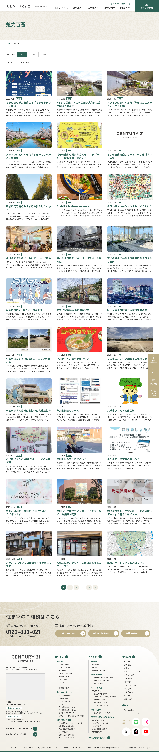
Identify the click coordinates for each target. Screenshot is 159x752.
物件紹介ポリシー (29, 748)
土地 (62, 685)
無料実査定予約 (97, 732)
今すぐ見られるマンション (67, 710)
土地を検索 (62, 670)
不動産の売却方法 (98, 683)
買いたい (78, 7)
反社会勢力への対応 (44, 748)
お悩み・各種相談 (101, 633)
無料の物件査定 (133, 633)
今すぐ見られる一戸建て (67, 707)
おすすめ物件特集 (65, 695)
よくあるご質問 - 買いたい (67, 738)
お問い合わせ (129, 699)
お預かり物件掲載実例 (99, 729)
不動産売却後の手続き (99, 703)
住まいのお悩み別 (97, 737)
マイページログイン (120, 4)
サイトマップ (77, 748)
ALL (22, 54)
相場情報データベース (99, 670)
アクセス (127, 665)
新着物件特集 (63, 698)
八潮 (33, 54)
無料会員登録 (129, 709)
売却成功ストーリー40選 (100, 723)
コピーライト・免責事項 (62, 748)
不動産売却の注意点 (98, 700)
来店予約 (127, 695)
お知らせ (127, 688)
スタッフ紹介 (109, 7)
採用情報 (127, 692)
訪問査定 (95, 667)
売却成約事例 (96, 726)
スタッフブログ (130, 685)
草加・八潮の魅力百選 (66, 735)
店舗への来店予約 (68, 633)
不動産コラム (96, 691)
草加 (44, 54)
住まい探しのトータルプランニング (70, 723)
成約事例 (127, 682)
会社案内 (125, 7)
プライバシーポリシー (13, 748)
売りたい (93, 7)
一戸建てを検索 (64, 664)
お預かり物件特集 (65, 701)
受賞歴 (126, 668)
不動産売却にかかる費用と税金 (102, 678)
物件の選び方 (63, 732)
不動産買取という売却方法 (101, 713)
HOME (8, 43)
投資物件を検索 (64, 688)
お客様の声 (128, 678)
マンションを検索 (65, 667)
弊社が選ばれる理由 (98, 720)
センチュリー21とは (132, 671)
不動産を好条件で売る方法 (101, 681)
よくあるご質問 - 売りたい (101, 705)
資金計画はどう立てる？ (67, 729)
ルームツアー (63, 704)
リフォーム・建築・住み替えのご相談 (71, 716)
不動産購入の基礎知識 (66, 726)
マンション (65, 682)
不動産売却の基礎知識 (99, 694)
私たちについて (61, 7)
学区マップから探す (65, 673)
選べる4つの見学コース (66, 713)
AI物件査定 (95, 664)
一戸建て (64, 679)
